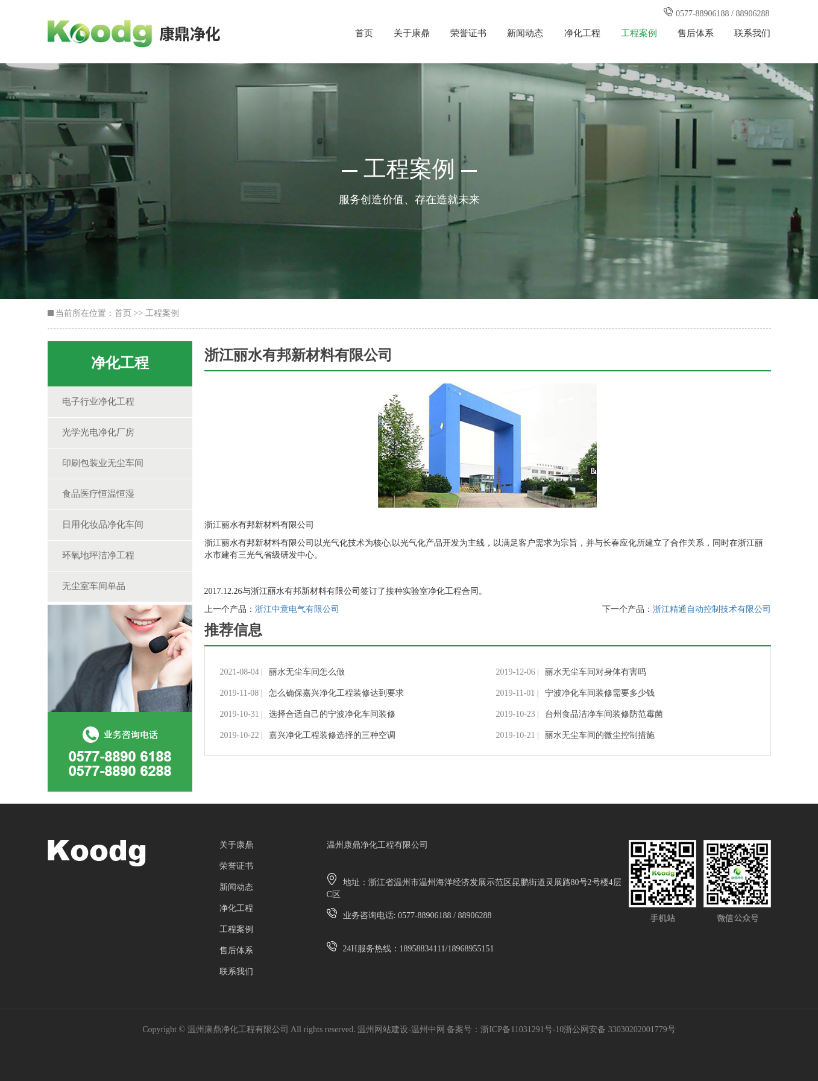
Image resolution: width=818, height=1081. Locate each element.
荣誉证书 (468, 34)
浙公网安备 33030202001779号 (620, 1030)
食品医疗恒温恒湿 (98, 494)
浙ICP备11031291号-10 (522, 1030)
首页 (364, 34)
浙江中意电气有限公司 (297, 609)
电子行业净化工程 (98, 402)
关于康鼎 (412, 34)
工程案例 (639, 34)
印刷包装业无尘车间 (102, 463)
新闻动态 (525, 34)
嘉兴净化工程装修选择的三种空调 (332, 735)
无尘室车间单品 (93, 586)
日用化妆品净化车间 (102, 525)
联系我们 (752, 34)
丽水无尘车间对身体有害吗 (595, 672)
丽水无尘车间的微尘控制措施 (600, 735)
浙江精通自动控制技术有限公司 (712, 609)
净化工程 (582, 34)
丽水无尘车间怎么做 (307, 672)
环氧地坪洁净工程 (98, 556)
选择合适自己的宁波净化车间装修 (332, 714)
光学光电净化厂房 (98, 433)
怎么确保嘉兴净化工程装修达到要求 (336, 693)
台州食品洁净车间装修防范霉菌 (604, 714)
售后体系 (696, 34)
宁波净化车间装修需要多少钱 (600, 693)
